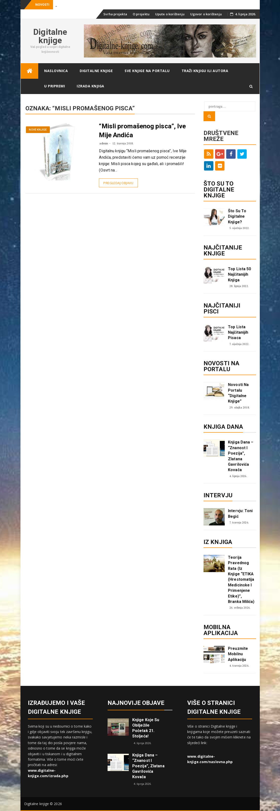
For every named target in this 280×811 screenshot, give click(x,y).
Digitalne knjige (50, 36)
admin (103, 143)
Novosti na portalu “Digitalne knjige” (238, 393)
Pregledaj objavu (118, 183)
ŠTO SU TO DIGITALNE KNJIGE (219, 189)
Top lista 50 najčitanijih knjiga (239, 274)
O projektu (141, 14)
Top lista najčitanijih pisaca (238, 332)
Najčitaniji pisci (222, 308)
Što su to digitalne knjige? (237, 216)
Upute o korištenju (170, 14)
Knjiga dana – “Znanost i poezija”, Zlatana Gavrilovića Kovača (240, 456)
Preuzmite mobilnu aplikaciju (238, 654)
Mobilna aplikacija (221, 630)
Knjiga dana (223, 426)
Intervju (218, 495)
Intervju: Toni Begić (240, 513)
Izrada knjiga (90, 86)
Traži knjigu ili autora (205, 70)
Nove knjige (38, 129)
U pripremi (54, 86)
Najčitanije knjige (223, 250)
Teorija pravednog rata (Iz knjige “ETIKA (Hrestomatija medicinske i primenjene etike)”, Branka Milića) (241, 579)
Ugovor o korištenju (206, 14)
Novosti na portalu (221, 366)
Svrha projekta (115, 14)
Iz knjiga (218, 542)
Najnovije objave (136, 702)
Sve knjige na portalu (147, 70)
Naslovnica (56, 70)
